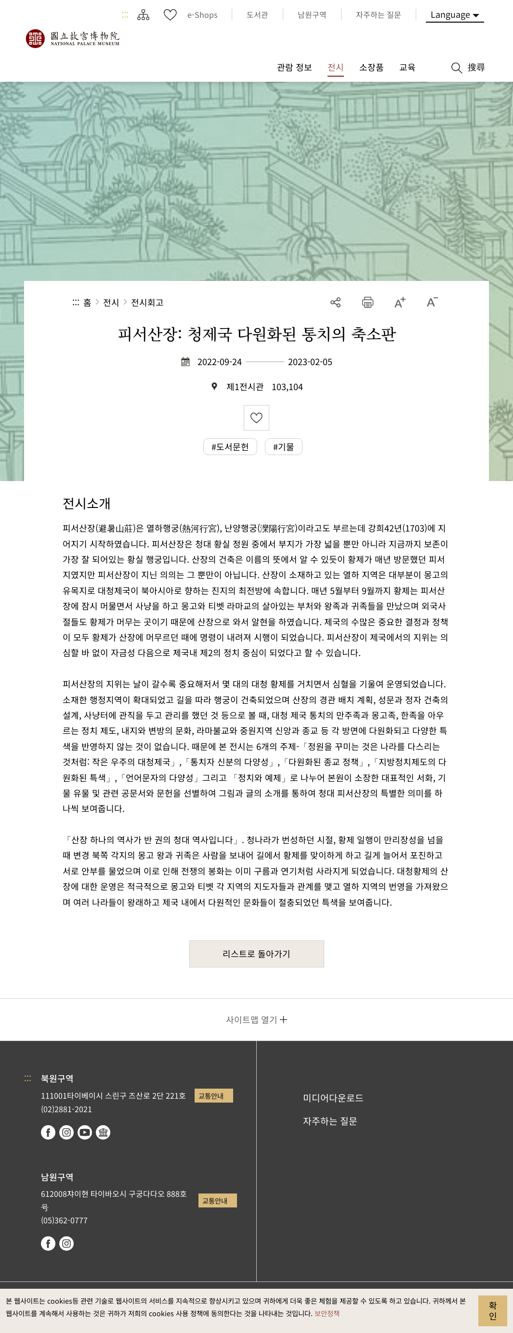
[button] (367, 302)
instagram (66, 1132)
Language (450, 14)
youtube (85, 1132)
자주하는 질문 (330, 1121)
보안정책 (327, 1313)
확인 (493, 1310)
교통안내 (211, 1096)
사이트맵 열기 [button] (251, 1019)
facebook (48, 1132)
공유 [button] (335, 302)
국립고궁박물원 (72, 38)
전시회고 (147, 302)
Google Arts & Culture (103, 1132)
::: (125, 14)
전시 (111, 302)
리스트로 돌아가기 (256, 953)
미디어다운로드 (333, 1097)
